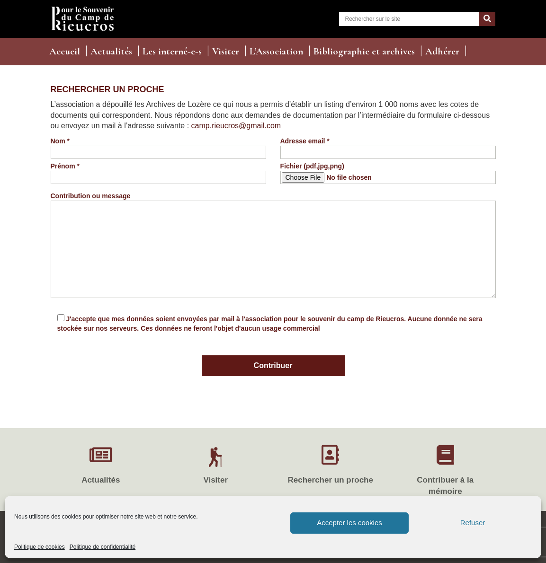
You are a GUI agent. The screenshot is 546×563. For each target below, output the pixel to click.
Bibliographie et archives (364, 51)
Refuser (472, 523)
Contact (65, 68)
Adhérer (442, 51)
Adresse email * (388, 146)
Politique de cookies (39, 547)
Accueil (64, 51)
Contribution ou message (273, 245)
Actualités (111, 51)
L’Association (276, 51)
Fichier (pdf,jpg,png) (388, 173)
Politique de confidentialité (102, 547)
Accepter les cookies (349, 523)
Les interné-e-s (172, 51)
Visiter (225, 51)
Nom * (158, 146)
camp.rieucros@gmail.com (236, 126)
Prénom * (158, 171)
